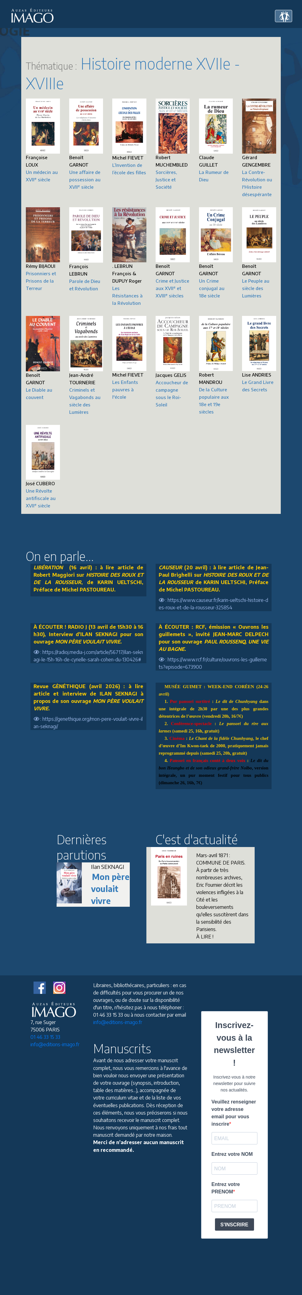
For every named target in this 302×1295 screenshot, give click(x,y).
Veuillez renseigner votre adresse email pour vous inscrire (234, 1113)
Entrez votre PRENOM (226, 1188)
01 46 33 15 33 (45, 1037)
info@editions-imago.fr (54, 1044)
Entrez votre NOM (232, 1154)
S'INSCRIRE (234, 1224)
